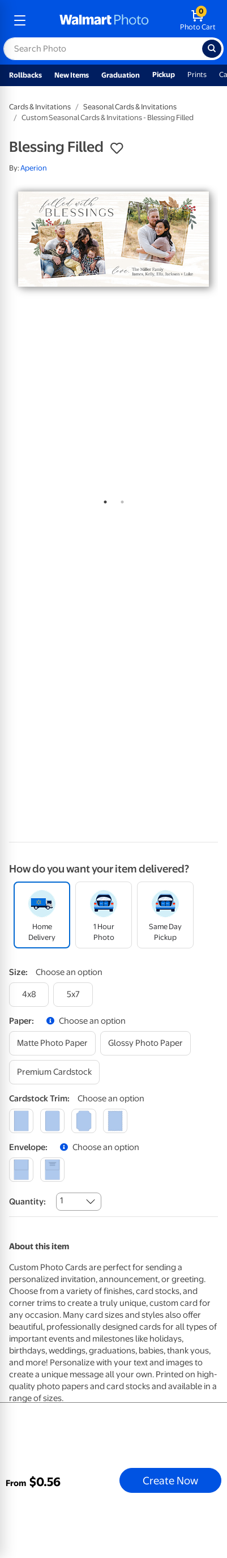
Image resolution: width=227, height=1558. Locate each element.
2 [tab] (120, 499)
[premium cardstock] (54, 1072)
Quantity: (27, 1202)
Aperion (33, 168)
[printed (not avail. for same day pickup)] (52, 1169)
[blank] (21, 1169)
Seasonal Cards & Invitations (130, 107)
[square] (21, 1121)
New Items (71, 75)
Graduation (120, 75)
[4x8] (29, 994)
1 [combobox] (61, 1200)
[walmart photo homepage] (104, 20)
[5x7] (73, 994)
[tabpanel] (113, 239)
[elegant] (83, 1121)
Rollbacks (25, 75)
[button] (117, 148)
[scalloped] (115, 1121)
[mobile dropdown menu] (19, 20)
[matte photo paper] (52, 1043)
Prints (197, 74)
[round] (52, 1121)
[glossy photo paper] (145, 1043)
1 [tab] (103, 499)
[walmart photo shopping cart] (198, 20)
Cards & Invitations (40, 107)
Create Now (170, 1480)
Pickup (163, 74)
